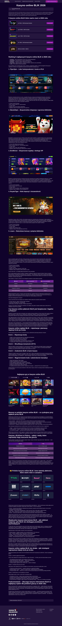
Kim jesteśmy (51, 609)
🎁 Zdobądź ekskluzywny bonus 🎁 (51, 1)
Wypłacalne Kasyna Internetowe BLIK (27, 1)
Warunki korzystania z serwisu (40, 609)
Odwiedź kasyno (48, 23)
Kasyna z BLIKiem (37, 1)
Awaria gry (36, 377)
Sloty (48, 377)
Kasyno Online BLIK (18, 1)
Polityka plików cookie (39, 612)
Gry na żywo (25, 377)
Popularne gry (14, 377)
